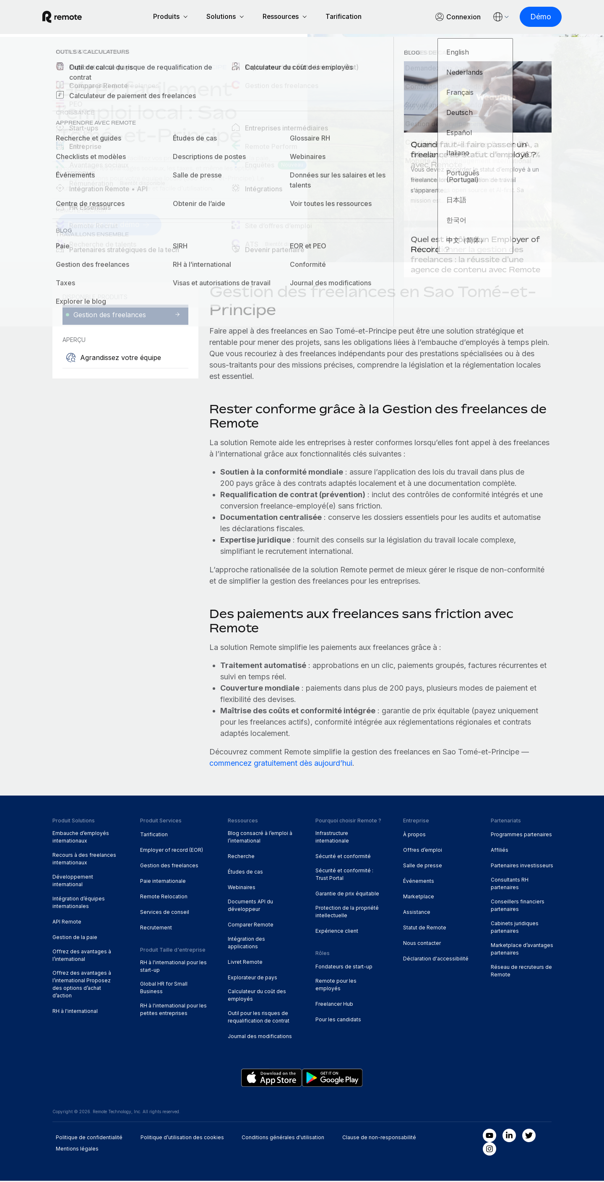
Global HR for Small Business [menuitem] (163, 989)
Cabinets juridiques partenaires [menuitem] (515, 928)
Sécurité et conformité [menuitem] (343, 857)
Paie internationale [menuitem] (163, 882)
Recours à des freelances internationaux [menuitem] (84, 860)
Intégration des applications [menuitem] (246, 944)
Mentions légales (77, 1150)
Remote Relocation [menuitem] (163, 898)
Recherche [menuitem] (241, 857)
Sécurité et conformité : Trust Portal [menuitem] (344, 875)
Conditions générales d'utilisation (283, 1138)
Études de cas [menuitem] (245, 873)
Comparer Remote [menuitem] (250, 926)
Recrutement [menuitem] (156, 929)
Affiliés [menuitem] (499, 851)
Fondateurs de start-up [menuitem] (343, 968)
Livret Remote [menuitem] (245, 963)
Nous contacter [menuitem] (422, 944)
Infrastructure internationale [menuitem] (332, 838)
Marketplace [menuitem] (418, 898)
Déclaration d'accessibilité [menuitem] (436, 960)
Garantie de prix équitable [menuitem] (347, 895)
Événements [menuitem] (418, 882)
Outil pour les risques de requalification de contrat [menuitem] (258, 1018)
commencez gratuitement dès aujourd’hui (280, 764)
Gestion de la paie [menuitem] (74, 938)
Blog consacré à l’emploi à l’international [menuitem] (260, 838)
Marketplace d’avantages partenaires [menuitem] (522, 950)
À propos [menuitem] (414, 835)
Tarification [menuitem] (154, 835)
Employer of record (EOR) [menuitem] (171, 851)
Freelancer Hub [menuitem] (334, 1005)
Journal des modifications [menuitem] (260, 1037)
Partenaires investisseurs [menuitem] (522, 867)
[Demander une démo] (109, 226)
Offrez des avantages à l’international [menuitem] (81, 956)
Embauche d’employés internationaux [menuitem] (80, 838)
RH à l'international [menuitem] (75, 1012)
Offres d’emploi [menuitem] (422, 851)
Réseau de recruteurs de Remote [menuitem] (521, 972)
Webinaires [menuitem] (241, 888)
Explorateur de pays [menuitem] (97, 68)
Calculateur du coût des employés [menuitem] (257, 997)
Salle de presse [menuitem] (422, 867)
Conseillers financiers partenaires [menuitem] (517, 906)
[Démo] (531, 17)
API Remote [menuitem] (66, 923)
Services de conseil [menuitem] (164, 913)
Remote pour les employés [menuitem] (336, 986)
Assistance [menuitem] (416, 913)
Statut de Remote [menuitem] (424, 929)
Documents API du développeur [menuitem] (250, 906)
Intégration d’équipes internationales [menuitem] (78, 904)
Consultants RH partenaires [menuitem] (509, 885)
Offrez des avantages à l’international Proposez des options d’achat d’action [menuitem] (81, 985)
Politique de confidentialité (89, 1138)
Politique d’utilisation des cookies (182, 1138)
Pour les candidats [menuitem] (338, 1021)
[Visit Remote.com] (72, 17)
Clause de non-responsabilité (379, 1138)
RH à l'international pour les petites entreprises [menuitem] (173, 1011)
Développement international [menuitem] (72, 882)
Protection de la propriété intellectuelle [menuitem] (347, 913)
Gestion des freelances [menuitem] (169, 867)
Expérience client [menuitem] (336, 932)
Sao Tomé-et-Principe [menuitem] (185, 68)
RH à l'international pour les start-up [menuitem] (173, 967)
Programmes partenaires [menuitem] (521, 835)
